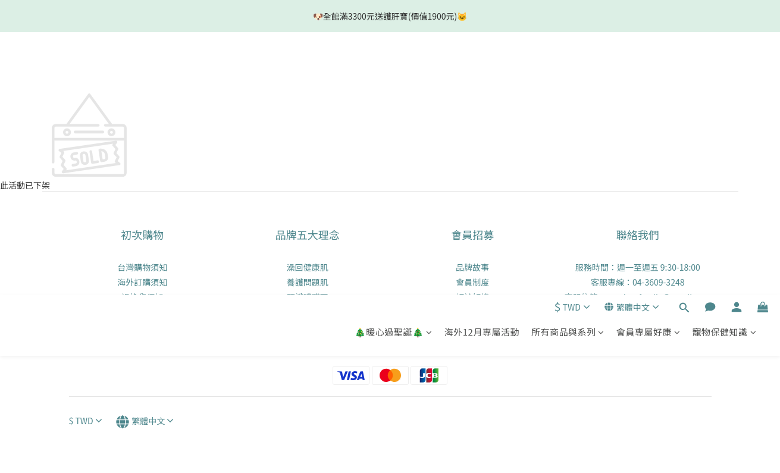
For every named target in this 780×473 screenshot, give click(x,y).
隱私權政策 (142, 327)
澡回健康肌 (307, 267)
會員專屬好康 (648, 69)
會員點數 (472, 312)
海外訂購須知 (142, 282)
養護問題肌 (307, 282)
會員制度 (472, 282)
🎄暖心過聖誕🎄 (394, 69)
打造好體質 (307, 327)
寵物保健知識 (724, 69)
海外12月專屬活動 (481, 69)
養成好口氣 (307, 312)
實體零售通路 (142, 312)
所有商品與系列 (567, 69)
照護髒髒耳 (307, 297)
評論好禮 (472, 297)
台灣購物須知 (142, 267)
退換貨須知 (142, 297)
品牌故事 (472, 267)
